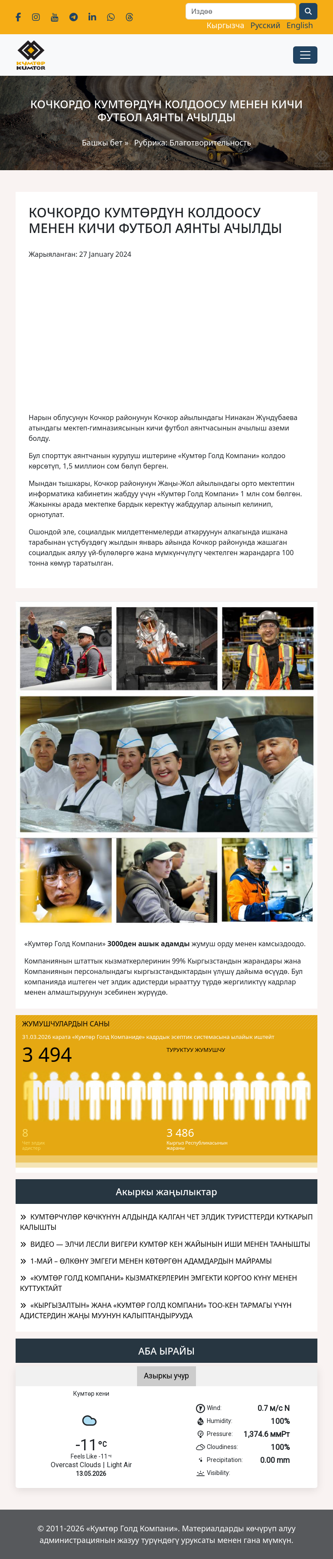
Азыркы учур (166, 1375)
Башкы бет (103, 142)
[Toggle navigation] (305, 55)
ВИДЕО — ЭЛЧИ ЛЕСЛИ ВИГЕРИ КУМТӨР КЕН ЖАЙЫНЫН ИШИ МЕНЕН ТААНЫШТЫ (170, 1244)
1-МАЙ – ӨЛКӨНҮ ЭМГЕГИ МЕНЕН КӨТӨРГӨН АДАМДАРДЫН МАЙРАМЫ (151, 1261)
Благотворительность (210, 142)
